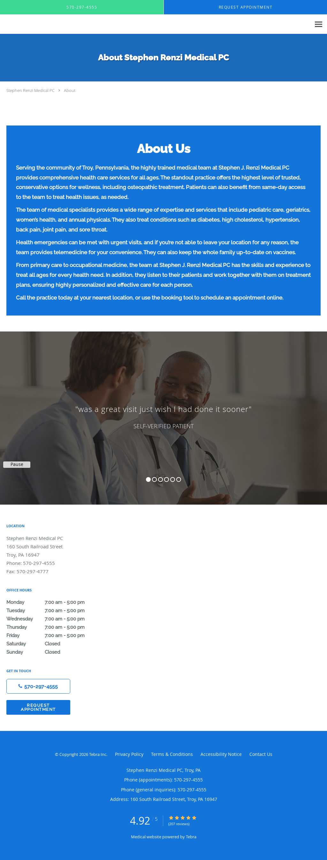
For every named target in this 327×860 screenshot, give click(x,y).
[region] (163, 411)
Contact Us (260, 754)
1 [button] (148, 479)
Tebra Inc (97, 754)
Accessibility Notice (221, 754)
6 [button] (178, 479)
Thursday (52, 627)
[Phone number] (38, 686)
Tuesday (52, 610)
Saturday (52, 644)
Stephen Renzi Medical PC (30, 90)
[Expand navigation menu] (318, 24)
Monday (52, 602)
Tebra (191, 837)
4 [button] (166, 479)
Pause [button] (17, 464)
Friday (52, 635)
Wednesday (52, 619)
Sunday (52, 652)
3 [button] (160, 479)
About (69, 90)
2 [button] (154, 479)
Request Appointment (38, 707)
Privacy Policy (129, 754)
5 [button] (172, 479)
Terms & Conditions (172, 754)
